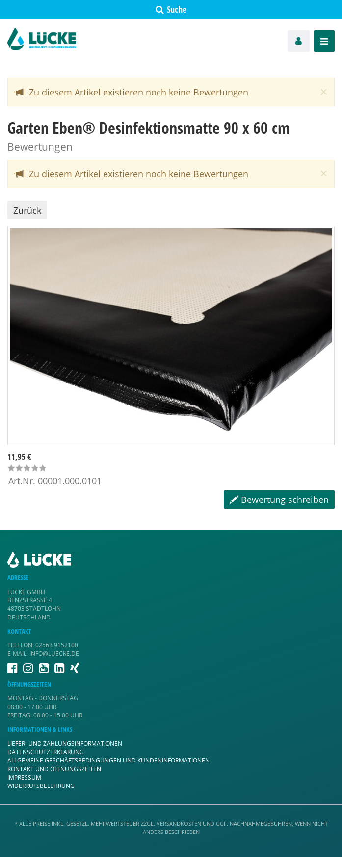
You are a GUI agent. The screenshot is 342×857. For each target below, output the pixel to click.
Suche (171, 9)
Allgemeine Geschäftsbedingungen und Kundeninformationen (108, 760)
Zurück (27, 210)
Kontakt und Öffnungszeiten (54, 769)
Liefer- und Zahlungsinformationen (64, 743)
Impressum (24, 777)
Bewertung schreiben (279, 499)
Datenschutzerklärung (45, 752)
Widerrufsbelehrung (41, 786)
